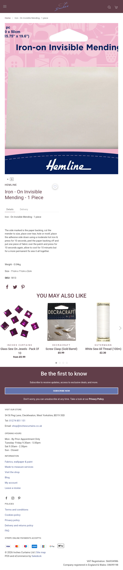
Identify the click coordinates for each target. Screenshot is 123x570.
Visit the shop (12, 472)
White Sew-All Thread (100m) (103, 349)
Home (8, 18)
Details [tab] (9, 209)
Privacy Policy (96, 399)
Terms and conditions (16, 509)
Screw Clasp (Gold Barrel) (61, 349)
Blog (7, 477)
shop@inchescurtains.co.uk (27, 425)
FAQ (7, 530)
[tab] (56, 363)
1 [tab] (11, 179)
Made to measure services (19, 466)
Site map (41, 552)
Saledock (36, 556)
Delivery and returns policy (19, 525)
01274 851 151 (17, 420)
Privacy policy (12, 520)
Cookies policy (12, 514)
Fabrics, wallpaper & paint (19, 461)
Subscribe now (61, 391)
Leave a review (13, 488)
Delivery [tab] (24, 209)
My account (11, 482)
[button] (5, 6)
